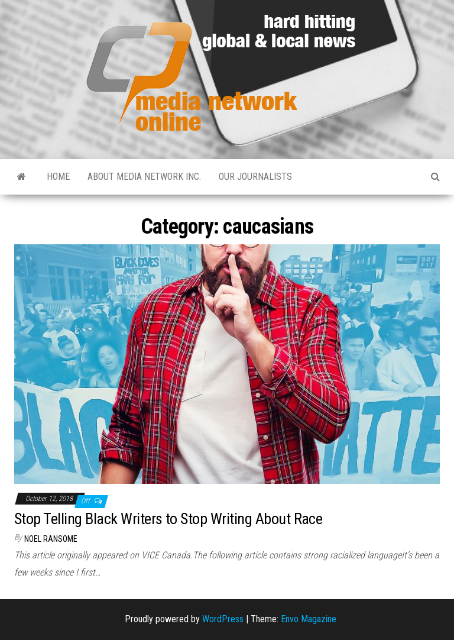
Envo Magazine (308, 619)
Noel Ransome (50, 539)
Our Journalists (255, 176)
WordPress (223, 619)
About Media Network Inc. (144, 176)
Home (58, 176)
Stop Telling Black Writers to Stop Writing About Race (168, 519)
